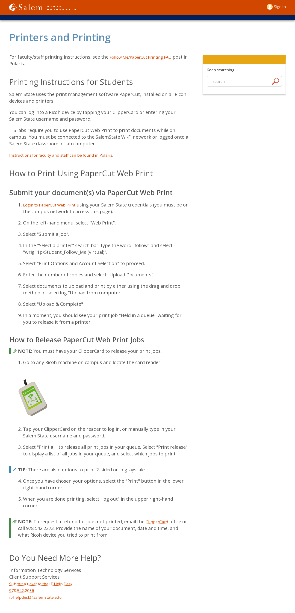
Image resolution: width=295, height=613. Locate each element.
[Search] (275, 84)
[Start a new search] (244, 83)
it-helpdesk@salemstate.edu (40, 599)
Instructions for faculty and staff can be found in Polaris (70, 157)
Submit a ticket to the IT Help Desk (47, 586)
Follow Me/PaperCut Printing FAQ (146, 59)
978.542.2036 (23, 592)
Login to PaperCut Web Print (54, 207)
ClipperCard (158, 524)
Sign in (279, 6)
